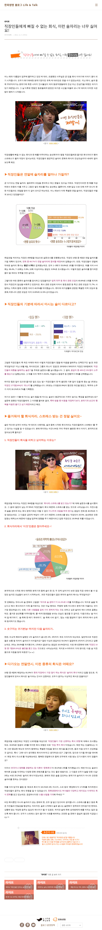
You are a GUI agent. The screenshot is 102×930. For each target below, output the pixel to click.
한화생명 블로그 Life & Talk (21, 5)
